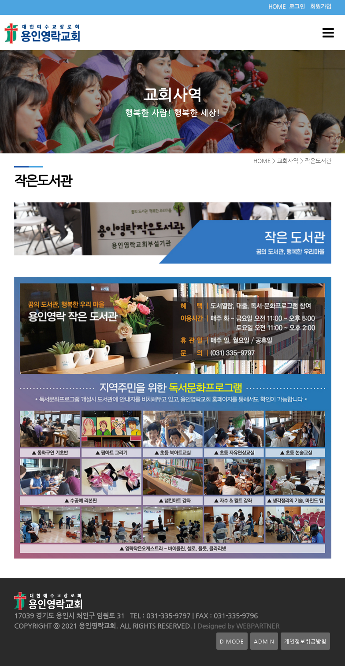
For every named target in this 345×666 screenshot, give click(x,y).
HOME (277, 6)
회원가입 (320, 6)
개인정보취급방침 (305, 641)
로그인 (297, 6)
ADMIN (264, 641)
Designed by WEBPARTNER (237, 626)
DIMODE (232, 641)
